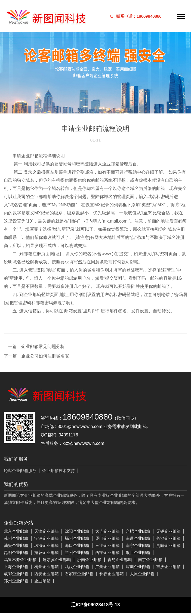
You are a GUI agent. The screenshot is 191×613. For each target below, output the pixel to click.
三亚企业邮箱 (107, 545)
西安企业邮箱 (46, 573)
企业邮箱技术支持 (58, 470)
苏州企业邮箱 (16, 538)
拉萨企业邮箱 (46, 552)
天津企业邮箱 (46, 531)
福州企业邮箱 (77, 538)
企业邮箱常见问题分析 (43, 346)
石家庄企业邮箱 (79, 573)
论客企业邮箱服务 (20, 470)
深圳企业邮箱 (138, 566)
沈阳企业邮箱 (77, 531)
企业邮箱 (42, 580)
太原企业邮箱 (142, 573)
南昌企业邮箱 (138, 538)
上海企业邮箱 (16, 566)
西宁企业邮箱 (107, 552)
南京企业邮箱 (150, 559)
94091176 (68, 435)
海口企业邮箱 (77, 545)
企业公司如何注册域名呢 (45, 356)
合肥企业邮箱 (138, 531)
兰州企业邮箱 (77, 552)
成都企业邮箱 (16, 573)
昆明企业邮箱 (16, 552)
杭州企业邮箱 (46, 566)
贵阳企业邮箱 (168, 545)
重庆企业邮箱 (168, 566)
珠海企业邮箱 (46, 545)
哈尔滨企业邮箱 (56, 559)
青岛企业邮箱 (119, 559)
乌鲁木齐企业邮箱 (20, 559)
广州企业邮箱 (107, 566)
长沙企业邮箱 (168, 538)
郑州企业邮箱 (16, 580)
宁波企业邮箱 (46, 538)
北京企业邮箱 (16, 531)
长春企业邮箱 (111, 573)
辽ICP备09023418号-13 (95, 604)
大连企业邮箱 (107, 531)
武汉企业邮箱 (77, 566)
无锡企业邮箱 (168, 531)
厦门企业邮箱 (107, 538)
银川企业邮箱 (138, 552)
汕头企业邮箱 (16, 545)
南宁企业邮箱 (138, 545)
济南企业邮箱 (89, 559)
